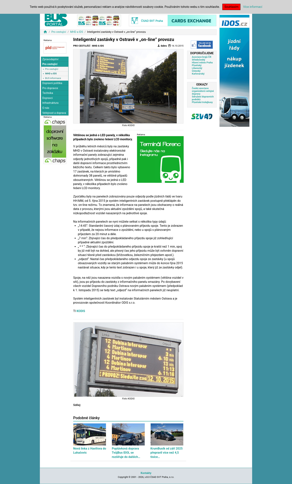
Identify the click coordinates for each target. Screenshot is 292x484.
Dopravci (47, 98)
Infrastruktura (50, 103)
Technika (47, 93)
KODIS (81, 311)
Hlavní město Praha (202, 62)
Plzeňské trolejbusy (202, 102)
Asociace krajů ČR (201, 57)
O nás (45, 108)
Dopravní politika (52, 83)
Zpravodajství (50, 59)
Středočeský (198, 59)
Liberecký (197, 68)
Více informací (252, 7)
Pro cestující (58, 32)
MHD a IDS (76, 32)
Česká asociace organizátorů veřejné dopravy (203, 91)
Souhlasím (231, 7)
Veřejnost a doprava (54, 113)
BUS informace (53, 78)
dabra (162, 45)
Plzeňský (196, 65)
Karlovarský (198, 73)
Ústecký (196, 70)
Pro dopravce (50, 88)
